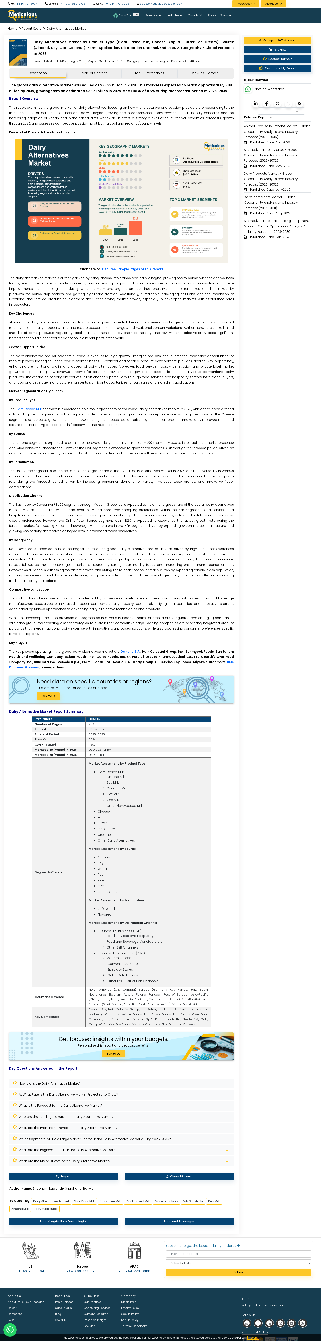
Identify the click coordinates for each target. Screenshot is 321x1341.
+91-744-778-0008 (116, 4)
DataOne (126, 15)
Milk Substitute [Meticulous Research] (193, 1201)
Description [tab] (38, 73)
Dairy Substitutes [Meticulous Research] (46, 1209)
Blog (58, 1314)
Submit (239, 1272)
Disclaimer (128, 1302)
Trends (195, 15)
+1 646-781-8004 (26, 4)
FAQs (11, 1320)
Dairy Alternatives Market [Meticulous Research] (51, 1201)
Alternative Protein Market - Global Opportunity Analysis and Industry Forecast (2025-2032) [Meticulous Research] (271, 155)
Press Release (64, 1302)
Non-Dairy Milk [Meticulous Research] (84, 1201)
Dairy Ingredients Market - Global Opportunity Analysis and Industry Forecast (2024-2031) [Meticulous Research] (271, 202)
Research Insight (95, 1320)
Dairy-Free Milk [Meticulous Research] (110, 1201)
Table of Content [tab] (93, 73)
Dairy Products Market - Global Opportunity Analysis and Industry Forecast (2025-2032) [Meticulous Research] (271, 179)
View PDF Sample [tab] (205, 73)
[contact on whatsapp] (10, 1330)
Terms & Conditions (134, 1326)
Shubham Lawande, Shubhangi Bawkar (64, 1188)
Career (12, 1308)
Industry (174, 15)
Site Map (90, 1326)
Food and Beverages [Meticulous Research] (179, 1221)
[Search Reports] (297, 111)
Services (153, 15)
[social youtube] (291, 1323)
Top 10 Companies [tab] (149, 73)
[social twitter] (280, 1323)
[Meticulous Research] (121, 1084)
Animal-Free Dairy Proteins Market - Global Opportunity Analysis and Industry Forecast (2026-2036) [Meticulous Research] (277, 131)
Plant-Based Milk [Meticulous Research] (138, 1201)
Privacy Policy (130, 1308)
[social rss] (302, 1323)
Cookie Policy (236, 1337)
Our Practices (92, 1302)
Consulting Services (97, 1308)
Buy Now (277, 50)
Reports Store (219, 15)
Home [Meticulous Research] (12, 28)
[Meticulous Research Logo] (22, 15)
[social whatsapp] (247, 1323)
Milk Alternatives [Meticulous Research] (166, 1201)
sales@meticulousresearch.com (161, 4)
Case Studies (64, 1308)
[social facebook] (258, 1323)
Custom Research (96, 1314)
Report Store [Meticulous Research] (31, 28)
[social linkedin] (269, 1323)
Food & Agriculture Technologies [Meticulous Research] (63, 1221)
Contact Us (15, 1314)
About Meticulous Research (26, 1302)
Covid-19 (61, 1320)
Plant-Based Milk (29, 409)
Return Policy (129, 1320)
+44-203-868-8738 (71, 4)
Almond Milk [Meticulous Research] (20, 1209)
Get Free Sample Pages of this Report (132, 269)
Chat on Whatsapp (269, 89)
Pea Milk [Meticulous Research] (214, 1201)
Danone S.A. (130, 651)
